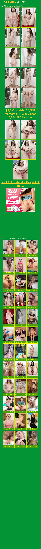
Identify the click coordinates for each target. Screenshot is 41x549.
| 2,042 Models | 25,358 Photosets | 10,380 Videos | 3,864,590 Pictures (20, 113)
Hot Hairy (13, 2)
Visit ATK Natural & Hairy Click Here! (20, 183)
